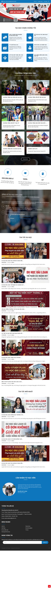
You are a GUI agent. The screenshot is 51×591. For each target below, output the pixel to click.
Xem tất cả (25, 159)
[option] (25, 12)
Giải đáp (45, 1)
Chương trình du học (6, 531)
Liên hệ (35, 1)
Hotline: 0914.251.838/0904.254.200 (9, 1)
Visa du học (28, 526)
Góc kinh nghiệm (29, 528)
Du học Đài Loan (5, 529)
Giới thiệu (3, 528)
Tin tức (27, 529)
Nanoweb (18, 548)
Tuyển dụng (40, 1)
